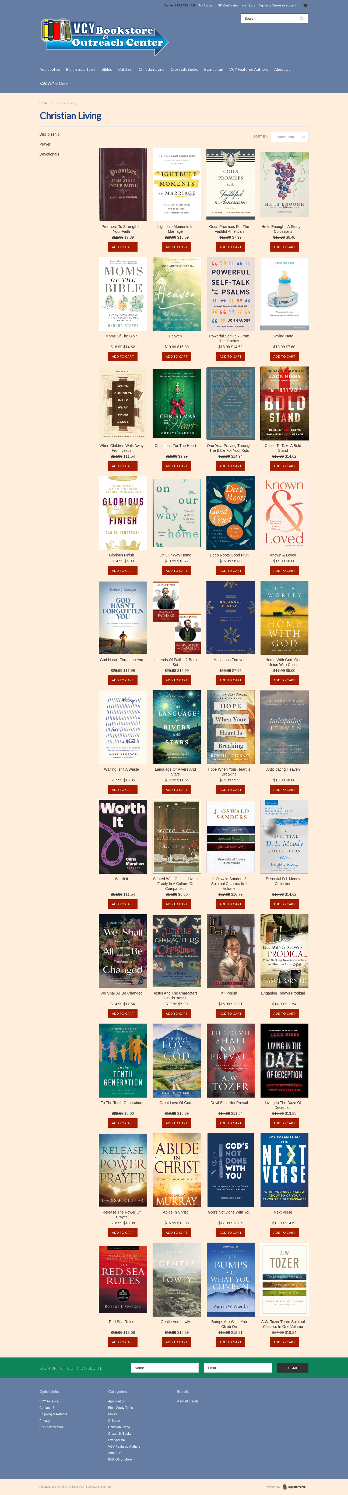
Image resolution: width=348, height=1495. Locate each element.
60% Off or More (54, 83)
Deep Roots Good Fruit (229, 555)
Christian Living (151, 69)
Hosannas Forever (229, 660)
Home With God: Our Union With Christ (283, 662)
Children (125, 69)
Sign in (263, 5)
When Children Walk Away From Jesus (121, 448)
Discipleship (50, 134)
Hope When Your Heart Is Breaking (229, 771)
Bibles (107, 69)
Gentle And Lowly (175, 1322)
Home (44, 103)
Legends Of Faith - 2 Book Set (175, 662)
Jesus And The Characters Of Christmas (175, 995)
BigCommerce (296, 1487)
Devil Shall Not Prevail (229, 1103)
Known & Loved (283, 555)
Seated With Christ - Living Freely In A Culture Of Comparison (175, 884)
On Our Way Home (175, 555)
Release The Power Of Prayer (121, 1214)
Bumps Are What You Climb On (229, 1324)
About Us (282, 69)
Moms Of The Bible (122, 336)
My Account (207, 5)
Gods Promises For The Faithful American (229, 229)
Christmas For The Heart (175, 445)
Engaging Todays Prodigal (283, 993)
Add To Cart (123, 247)
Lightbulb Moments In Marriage (175, 229)
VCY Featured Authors (248, 69)
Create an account (284, 5)
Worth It (121, 879)
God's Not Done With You (229, 1212)
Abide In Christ (175, 1212)
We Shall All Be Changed (121, 993)
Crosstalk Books (184, 69)
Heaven (175, 336)
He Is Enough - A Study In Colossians (282, 229)
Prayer (45, 144)
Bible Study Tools (81, 69)
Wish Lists (248, 5)
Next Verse (283, 1212)
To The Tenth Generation (121, 1103)
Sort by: (260, 137)
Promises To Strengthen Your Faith (121, 229)
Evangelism (213, 69)
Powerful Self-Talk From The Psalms (229, 338)
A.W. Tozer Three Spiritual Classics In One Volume (283, 1324)
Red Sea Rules (121, 1322)
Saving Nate (283, 336)
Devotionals (49, 154)
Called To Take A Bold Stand (283, 448)
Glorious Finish (121, 555)
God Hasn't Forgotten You (121, 660)
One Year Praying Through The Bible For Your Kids (229, 448)
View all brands (188, 1401)
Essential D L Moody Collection (283, 881)
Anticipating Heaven (283, 769)
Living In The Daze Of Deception (283, 1105)
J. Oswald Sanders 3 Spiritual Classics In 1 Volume (229, 884)
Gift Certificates (228, 5)
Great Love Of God (175, 1103)
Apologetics (50, 69)
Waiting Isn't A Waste (121, 769)
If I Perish (229, 993)
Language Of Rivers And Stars (175, 771)
